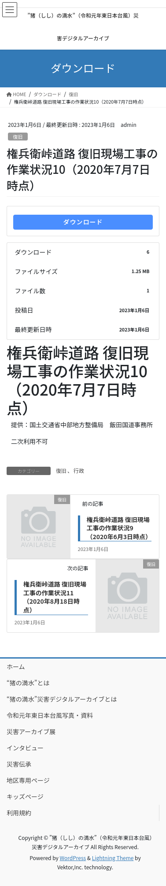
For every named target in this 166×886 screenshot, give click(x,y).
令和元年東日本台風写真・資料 (50, 715)
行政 (79, 470)
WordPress (72, 857)
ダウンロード (83, 221)
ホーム (16, 666)
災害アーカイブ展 (31, 731)
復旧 (17, 136)
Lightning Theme (113, 857)
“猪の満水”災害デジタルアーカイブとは (62, 699)
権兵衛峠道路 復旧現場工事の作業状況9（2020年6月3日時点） (119, 528)
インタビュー (25, 747)
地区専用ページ (28, 780)
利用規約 (19, 812)
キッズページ (25, 796)
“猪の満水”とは (28, 682)
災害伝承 (19, 764)
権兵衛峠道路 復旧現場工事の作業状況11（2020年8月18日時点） (54, 597)
